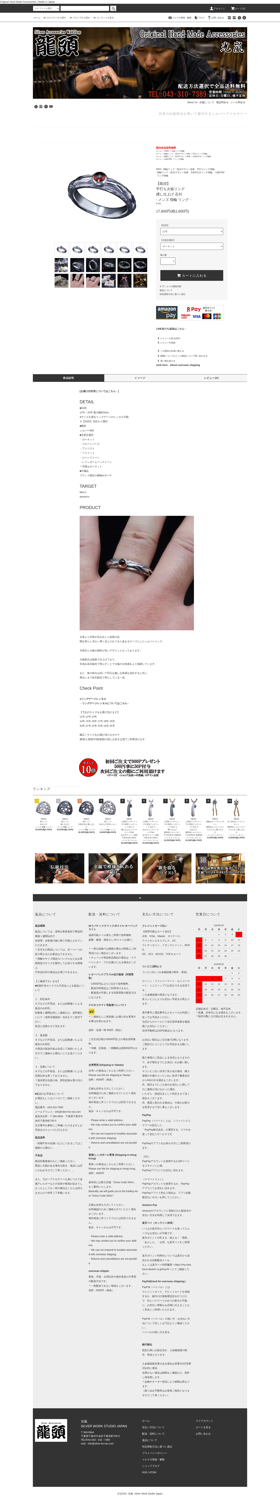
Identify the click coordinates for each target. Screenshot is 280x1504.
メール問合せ (237, 102)
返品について (166, 290)
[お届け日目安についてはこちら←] (99, 391)
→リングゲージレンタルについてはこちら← (105, 703)
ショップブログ (151, 1465)
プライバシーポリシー (154, 1453)
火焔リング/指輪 (177, 151)
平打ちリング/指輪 (199, 154)
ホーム (37, 17)
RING (166, 151)
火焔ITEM (168, 159)
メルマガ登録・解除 (179, 17)
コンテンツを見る (103, 17)
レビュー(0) (211, 377)
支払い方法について (153, 1427)
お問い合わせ (215, 17)
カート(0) (238, 8)
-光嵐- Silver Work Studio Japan (144, 1493)
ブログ (199, 17)
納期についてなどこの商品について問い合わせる (182, 356)
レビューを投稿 (165, 342)
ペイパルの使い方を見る (156, 1332)
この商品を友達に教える (170, 351)
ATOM (152, 1472)
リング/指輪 (179, 159)
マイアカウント (204, 1420)
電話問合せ (222, 102)
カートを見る (203, 1427)
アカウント (217, 8)
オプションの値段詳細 (170, 286)
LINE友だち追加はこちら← (171, 328)
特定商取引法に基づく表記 (172, 294)
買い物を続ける (165, 361)
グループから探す (79, 17)
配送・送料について (153, 1433)
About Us (192, 102)
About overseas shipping (185, 365)
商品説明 (68, 377)
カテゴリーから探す (54, 17)
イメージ (140, 377)
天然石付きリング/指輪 (201, 156)
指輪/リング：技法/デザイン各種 (177, 154)
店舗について (206, 102)
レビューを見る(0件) (168, 338)
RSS (144, 1472)
